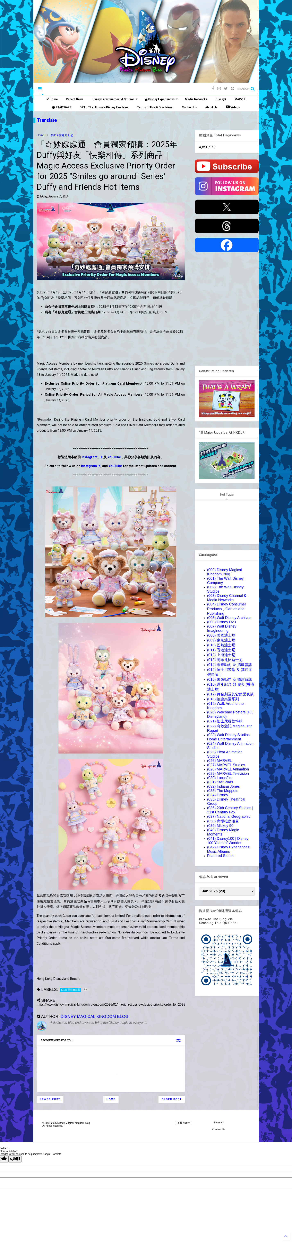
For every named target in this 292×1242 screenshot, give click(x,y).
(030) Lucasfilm (219, 778)
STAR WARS (61, 107)
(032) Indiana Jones (223, 786)
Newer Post (50, 1099)
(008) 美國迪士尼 (221, 635)
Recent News (74, 99)
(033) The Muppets (222, 791)
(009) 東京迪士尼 (221, 640)
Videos (233, 107)
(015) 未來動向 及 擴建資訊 (229, 679)
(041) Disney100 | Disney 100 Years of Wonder (228, 841)
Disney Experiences (161, 99)
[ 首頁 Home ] (183, 1122)
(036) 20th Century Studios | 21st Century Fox (230, 810)
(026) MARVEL (219, 761)
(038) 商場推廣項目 (223, 821)
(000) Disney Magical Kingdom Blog (224, 572)
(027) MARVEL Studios (226, 765)
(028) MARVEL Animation (228, 769)
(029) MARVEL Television (228, 773)
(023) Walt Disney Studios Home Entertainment (228, 737)
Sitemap (218, 1122)
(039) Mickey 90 (220, 826)
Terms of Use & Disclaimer (155, 107)
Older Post (172, 1099)
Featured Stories (220, 856)
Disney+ (220, 99)
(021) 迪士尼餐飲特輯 (225, 721)
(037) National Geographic (228, 816)
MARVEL (240, 99)
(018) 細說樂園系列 (223, 699)
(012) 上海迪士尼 (221, 655)
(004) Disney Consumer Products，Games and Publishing (226, 608)
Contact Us (189, 107)
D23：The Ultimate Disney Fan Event (104, 107)
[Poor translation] (15, 1159)
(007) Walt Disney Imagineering (221, 628)
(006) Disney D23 (221, 622)
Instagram (89, 457)
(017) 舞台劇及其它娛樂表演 (230, 694)
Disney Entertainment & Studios (115, 99)
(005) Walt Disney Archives (229, 618)
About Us (211, 107)
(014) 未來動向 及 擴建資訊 (229, 665)
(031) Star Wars (220, 782)
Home (52, 99)
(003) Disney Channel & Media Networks (226, 598)
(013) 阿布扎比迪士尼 (225, 660)
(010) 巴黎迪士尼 (221, 645)
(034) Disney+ (218, 795)
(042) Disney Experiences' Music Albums (228, 849)
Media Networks (196, 99)
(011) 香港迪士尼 (62, 135)
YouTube (114, 457)
